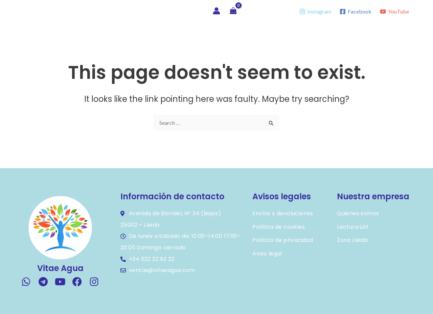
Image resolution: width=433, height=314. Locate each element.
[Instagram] (315, 11)
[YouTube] (394, 11)
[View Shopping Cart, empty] (233, 11)
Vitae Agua (38, 10)
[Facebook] (355, 11)
